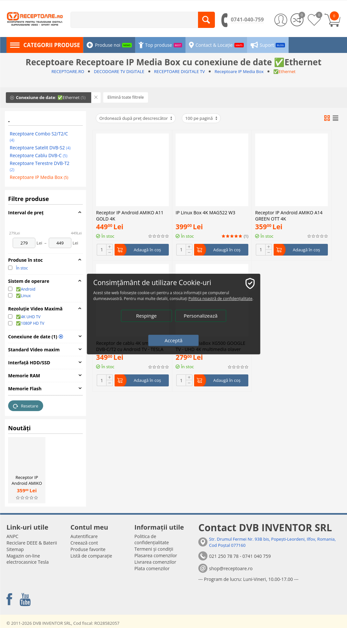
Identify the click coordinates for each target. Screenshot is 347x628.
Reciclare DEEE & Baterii (31, 543)
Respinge (146, 315)
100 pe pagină (201, 118)
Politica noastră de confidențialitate (220, 298)
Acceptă (173, 340)
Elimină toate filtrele (125, 97)
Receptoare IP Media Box (239, 71)
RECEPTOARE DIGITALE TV (179, 71)
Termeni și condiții (153, 549)
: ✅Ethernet (48, 97)
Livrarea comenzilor (155, 562)
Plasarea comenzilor (155, 555)
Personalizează (200, 315)
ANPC (12, 536)
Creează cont (84, 543)
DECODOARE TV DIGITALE (119, 71)
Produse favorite (87, 549)
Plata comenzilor (151, 568)
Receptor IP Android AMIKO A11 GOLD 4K (130, 214)
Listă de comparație (91, 556)
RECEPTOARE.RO (68, 71)
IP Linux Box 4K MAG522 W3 (205, 156)
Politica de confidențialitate (151, 539)
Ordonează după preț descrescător (136, 118)
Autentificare (84, 536)
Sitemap (15, 549)
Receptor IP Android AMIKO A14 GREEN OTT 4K (27, 486)
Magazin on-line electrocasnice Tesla (27, 559)
